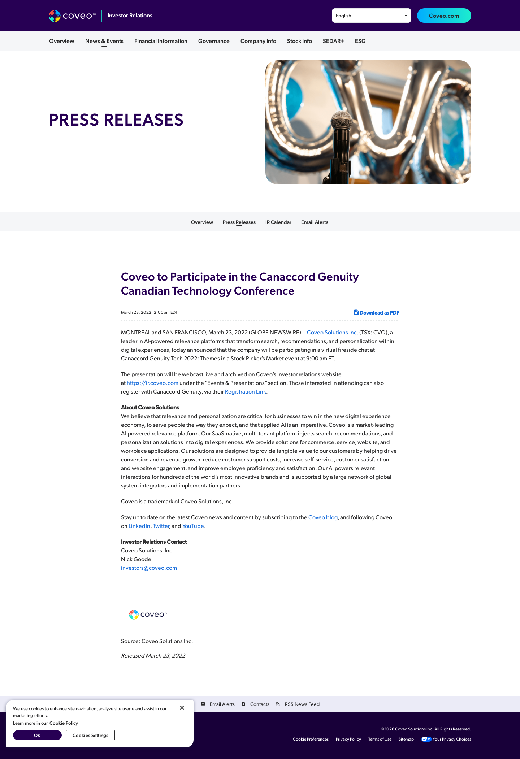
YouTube (193, 525)
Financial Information (160, 40)
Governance (214, 40)
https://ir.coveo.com (152, 382)
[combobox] (371, 15)
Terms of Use (379, 739)
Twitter (161, 525)
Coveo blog (323, 517)
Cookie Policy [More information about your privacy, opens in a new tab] (63, 723)
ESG (360, 40)
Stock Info (299, 40)
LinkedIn (139, 525)
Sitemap (406, 739)
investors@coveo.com (149, 567)
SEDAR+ (333, 40)
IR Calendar (278, 222)
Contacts (259, 704)
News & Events (104, 40)
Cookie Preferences (311, 739)
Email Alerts (314, 222)
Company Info (258, 40)
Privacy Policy (348, 739)
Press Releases (239, 222)
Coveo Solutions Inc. (332, 332)
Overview (61, 40)
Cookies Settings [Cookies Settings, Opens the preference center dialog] (90, 735)
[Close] (182, 708)
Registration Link (245, 391)
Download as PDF (376, 312)
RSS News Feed (302, 704)
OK (37, 735)
